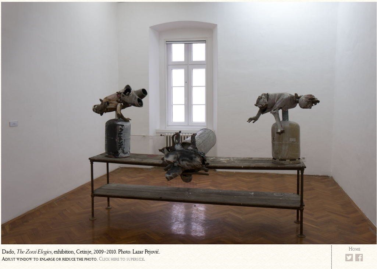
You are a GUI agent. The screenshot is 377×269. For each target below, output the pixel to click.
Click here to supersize (121, 258)
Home (354, 248)
